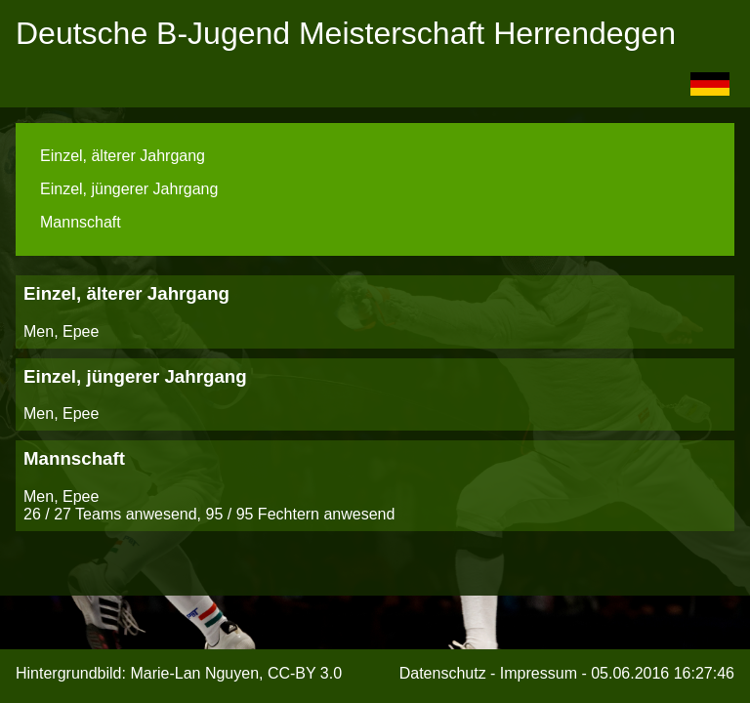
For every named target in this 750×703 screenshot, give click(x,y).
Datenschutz (442, 673)
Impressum (538, 673)
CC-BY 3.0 (305, 673)
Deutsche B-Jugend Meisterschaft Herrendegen (346, 33)
